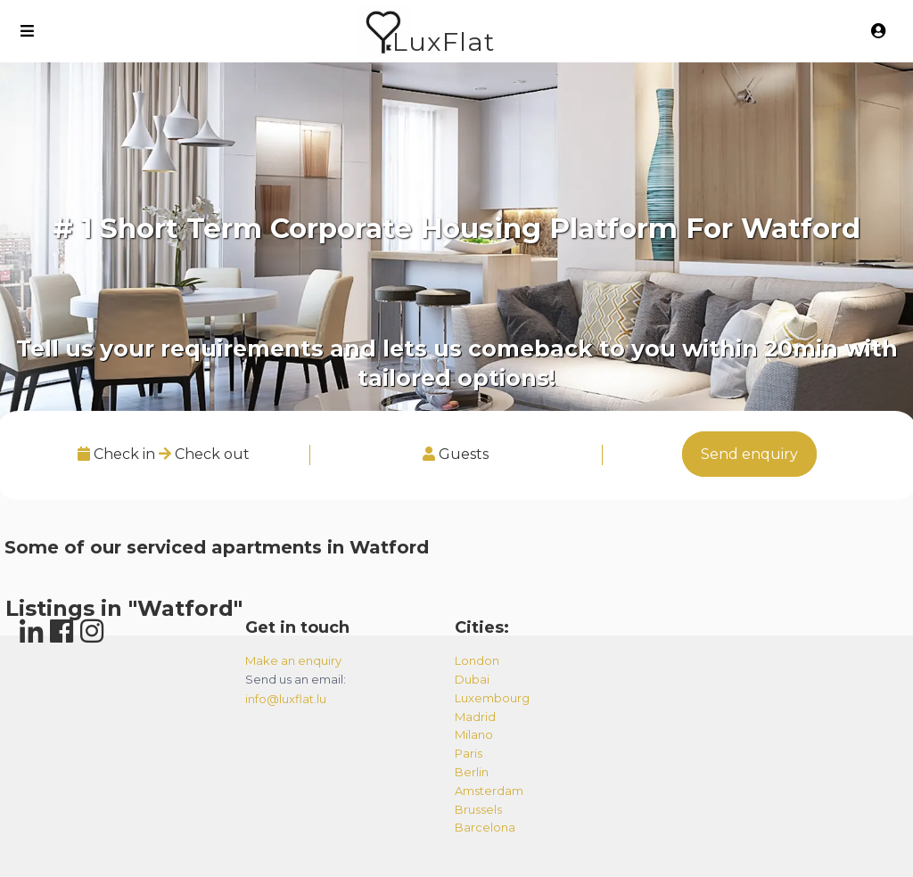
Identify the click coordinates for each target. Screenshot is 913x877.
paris (468, 753)
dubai (472, 679)
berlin (472, 772)
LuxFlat (443, 41)
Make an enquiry (293, 660)
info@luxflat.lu (285, 699)
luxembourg (492, 698)
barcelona (485, 827)
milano (474, 734)
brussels (478, 809)
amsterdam (489, 790)
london (477, 660)
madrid (475, 716)
